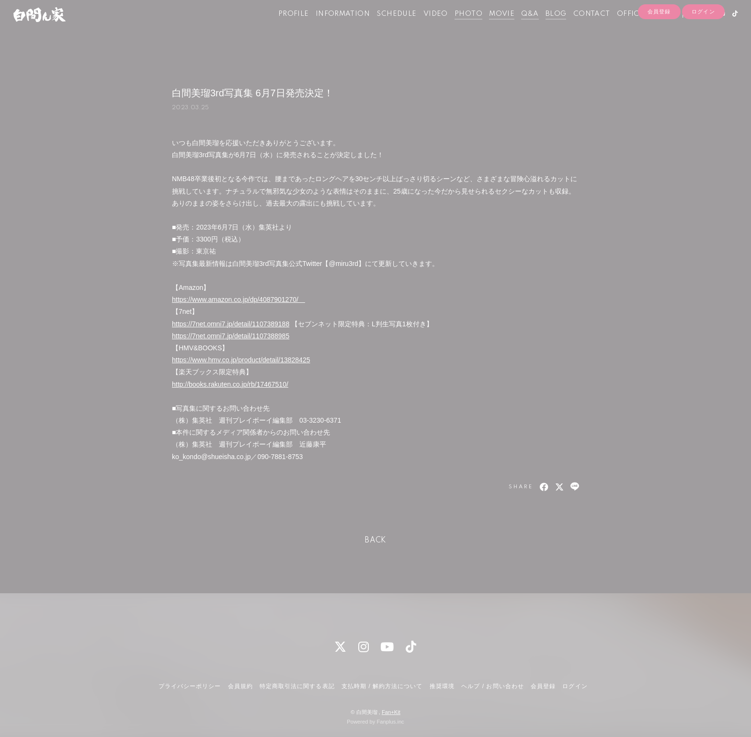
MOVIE (487, 27)
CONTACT (576, 27)
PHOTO (453, 27)
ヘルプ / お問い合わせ (492, 686)
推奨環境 (442, 686)
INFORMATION (328, 27)
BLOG (541, 27)
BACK (375, 540)
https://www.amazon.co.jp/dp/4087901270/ (238, 299)
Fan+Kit (391, 712)
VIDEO (421, 27)
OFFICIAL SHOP (631, 27)
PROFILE (278, 27)
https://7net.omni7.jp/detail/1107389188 (230, 324)
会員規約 (240, 686)
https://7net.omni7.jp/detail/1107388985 (230, 336)
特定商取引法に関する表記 (297, 686)
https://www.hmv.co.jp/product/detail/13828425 (241, 360)
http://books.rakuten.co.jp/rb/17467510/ (230, 384)
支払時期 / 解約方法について (382, 686)
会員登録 (659, 44)
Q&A (515, 27)
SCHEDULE (382, 27)
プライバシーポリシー (190, 686)
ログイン (703, 44)
